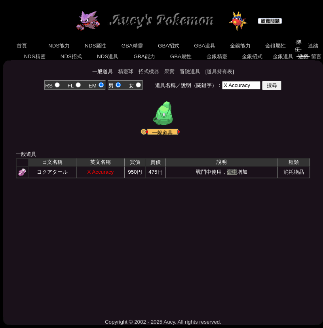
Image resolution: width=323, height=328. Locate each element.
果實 (169, 71)
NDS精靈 (35, 56)
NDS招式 (71, 56)
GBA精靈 (132, 46)
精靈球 (125, 71)
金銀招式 (252, 56)
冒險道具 (190, 71)
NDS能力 (59, 46)
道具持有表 (219, 71)
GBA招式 (168, 46)
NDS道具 (107, 56)
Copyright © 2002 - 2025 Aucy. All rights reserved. (163, 322)
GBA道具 (205, 46)
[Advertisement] (163, 245)
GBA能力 (144, 56)
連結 (312, 46)
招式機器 (149, 71)
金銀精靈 (216, 56)
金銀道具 (282, 56)
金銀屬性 (275, 46)
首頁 (21, 46)
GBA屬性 (181, 56)
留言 (316, 56)
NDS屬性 (96, 46)
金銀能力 (240, 46)
